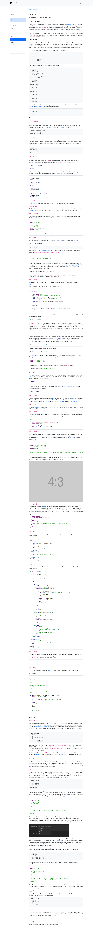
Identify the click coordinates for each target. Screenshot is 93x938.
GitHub (32, 210)
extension (69, 24)
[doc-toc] (56, 21)
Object (12, 42)
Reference (20, 3)
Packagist (57, 240)
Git (32, 140)
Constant (13, 23)
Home (30, 9)
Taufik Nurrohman (48, 934)
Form (12, 31)
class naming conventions (42, 726)
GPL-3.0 (35, 203)
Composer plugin (71, 242)
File (12, 28)
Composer (75, 240)
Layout (42, 44)
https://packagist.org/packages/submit (72, 265)
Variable (13, 45)
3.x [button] (11, 10)
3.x (40, 9)
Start (12, 14)
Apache (31, 162)
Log (31, 921)
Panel (78, 761)
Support (31, 3)
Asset (63, 401)
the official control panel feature (59, 217)
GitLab (38, 210)
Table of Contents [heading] (34, 21)
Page (47, 534)
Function (13, 34)
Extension (13, 25)
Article (15, 3)
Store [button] (25, 3)
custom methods (62, 754)
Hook (12, 36)
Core (12, 19)
